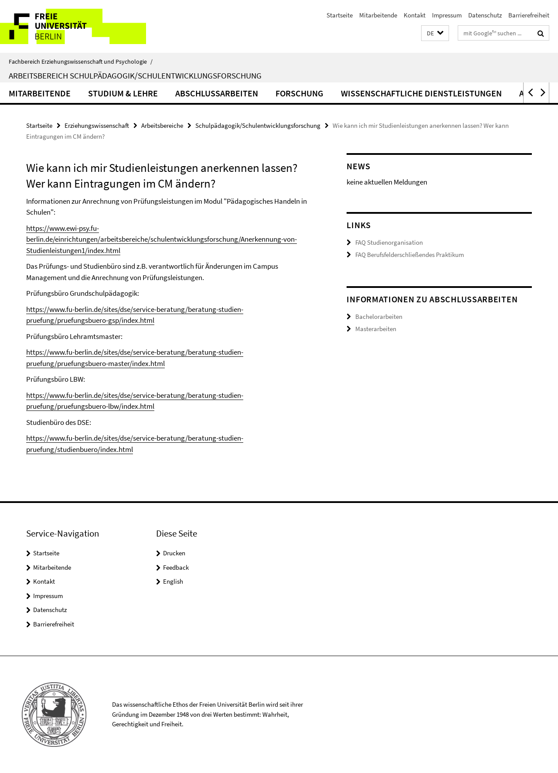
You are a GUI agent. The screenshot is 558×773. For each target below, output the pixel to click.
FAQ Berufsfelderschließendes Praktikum (409, 254)
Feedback (176, 567)
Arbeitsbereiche (162, 125)
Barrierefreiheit (528, 15)
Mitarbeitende (378, 15)
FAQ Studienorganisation (389, 242)
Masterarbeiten (375, 329)
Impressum (447, 15)
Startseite (340, 15)
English (173, 581)
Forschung (299, 93)
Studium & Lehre (123, 93)
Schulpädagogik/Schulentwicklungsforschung (257, 125)
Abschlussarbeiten (216, 93)
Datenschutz (485, 15)
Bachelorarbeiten (378, 316)
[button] (435, 33)
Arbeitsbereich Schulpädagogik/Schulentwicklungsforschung (135, 75)
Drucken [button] (174, 553)
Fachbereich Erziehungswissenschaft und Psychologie (81, 61)
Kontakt (414, 15)
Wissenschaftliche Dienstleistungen (421, 93)
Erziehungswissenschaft (97, 125)
